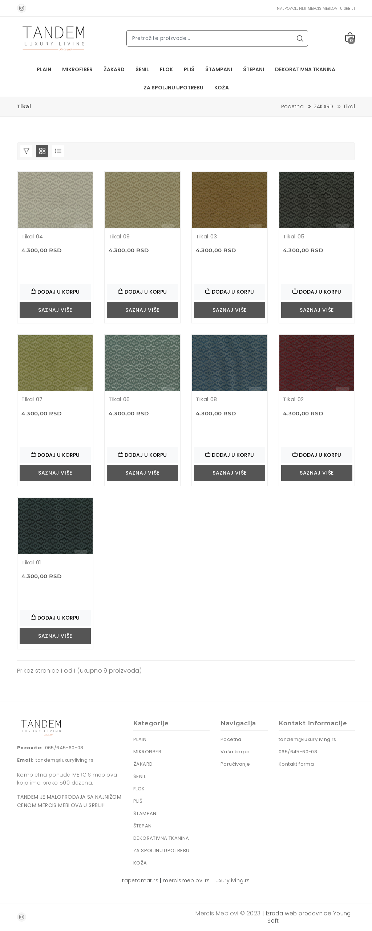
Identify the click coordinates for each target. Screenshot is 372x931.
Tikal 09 (119, 236)
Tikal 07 (32, 399)
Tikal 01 (31, 562)
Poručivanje (235, 764)
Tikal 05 (294, 236)
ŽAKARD (114, 69)
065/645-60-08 (64, 747)
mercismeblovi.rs (186, 880)
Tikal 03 (206, 236)
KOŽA (221, 87)
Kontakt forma (296, 764)
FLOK (166, 69)
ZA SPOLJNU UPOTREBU (173, 87)
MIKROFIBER (77, 69)
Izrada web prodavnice (297, 913)
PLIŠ (189, 69)
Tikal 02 (293, 399)
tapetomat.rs (140, 880)
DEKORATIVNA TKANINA (305, 69)
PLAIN (44, 69)
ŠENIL (142, 69)
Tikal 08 (206, 399)
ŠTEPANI (253, 69)
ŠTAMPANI (218, 69)
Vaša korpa (235, 751)
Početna (292, 106)
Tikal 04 (32, 236)
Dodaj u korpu (55, 291)
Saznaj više (55, 310)
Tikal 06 (119, 399)
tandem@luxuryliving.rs (64, 760)
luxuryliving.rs (232, 880)
